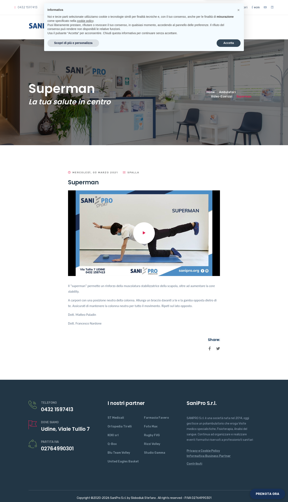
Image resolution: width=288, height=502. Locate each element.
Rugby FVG (152, 435)
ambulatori (237, 7)
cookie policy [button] (85, 468)
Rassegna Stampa (207, 7)
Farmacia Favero (156, 418)
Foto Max (151, 426)
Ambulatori (227, 92)
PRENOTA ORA (267, 494)
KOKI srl (113, 435)
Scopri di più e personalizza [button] (73, 490)
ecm (255, 7)
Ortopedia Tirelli (120, 426)
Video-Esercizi (221, 96)
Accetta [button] (228, 490)
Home (87, 27)
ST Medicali (116, 418)
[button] (238, 457)
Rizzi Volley (152, 444)
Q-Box (112, 444)
